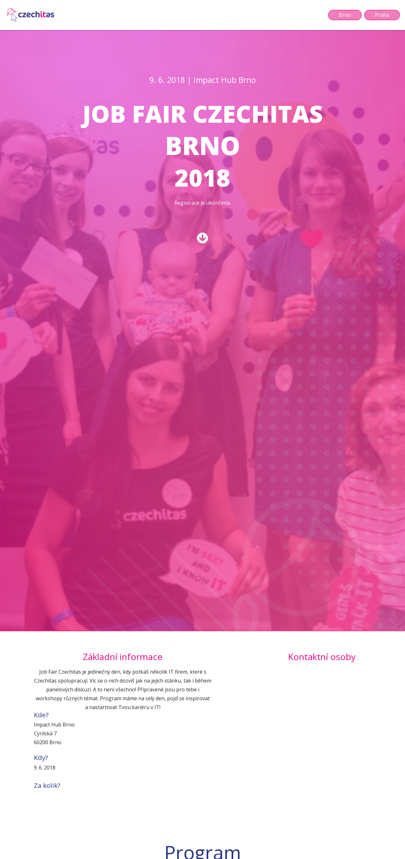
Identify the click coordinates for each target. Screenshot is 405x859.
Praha (382, 15)
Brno (345, 15)
